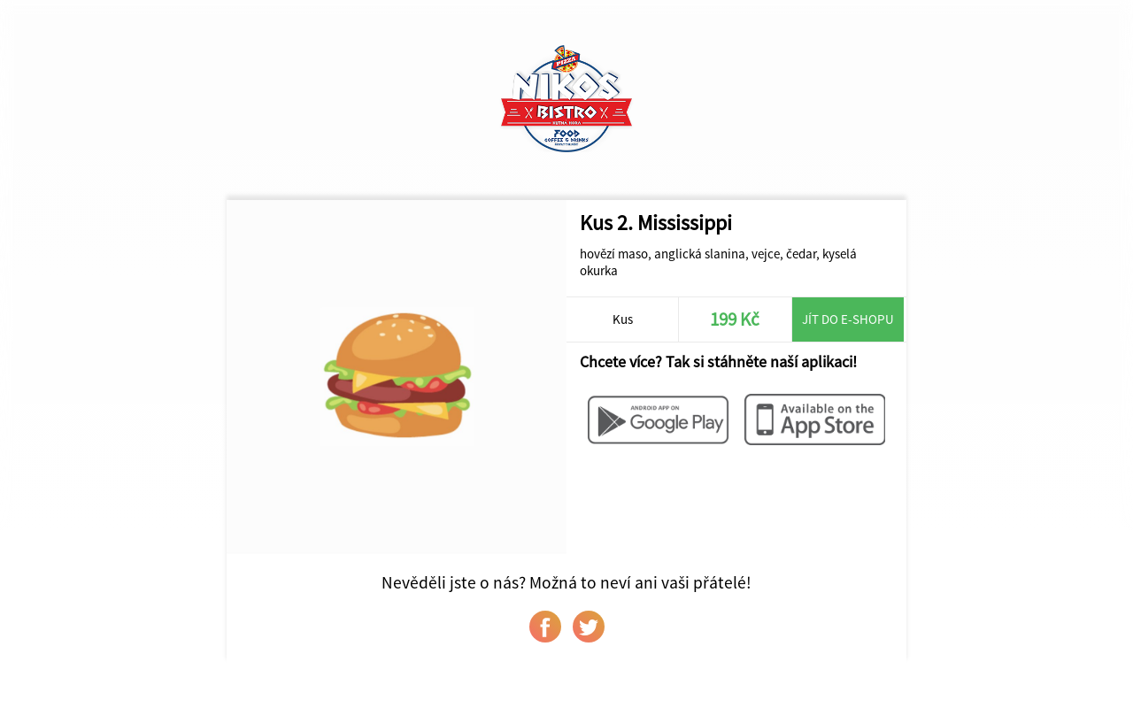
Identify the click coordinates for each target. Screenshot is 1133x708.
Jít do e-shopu (848, 319)
